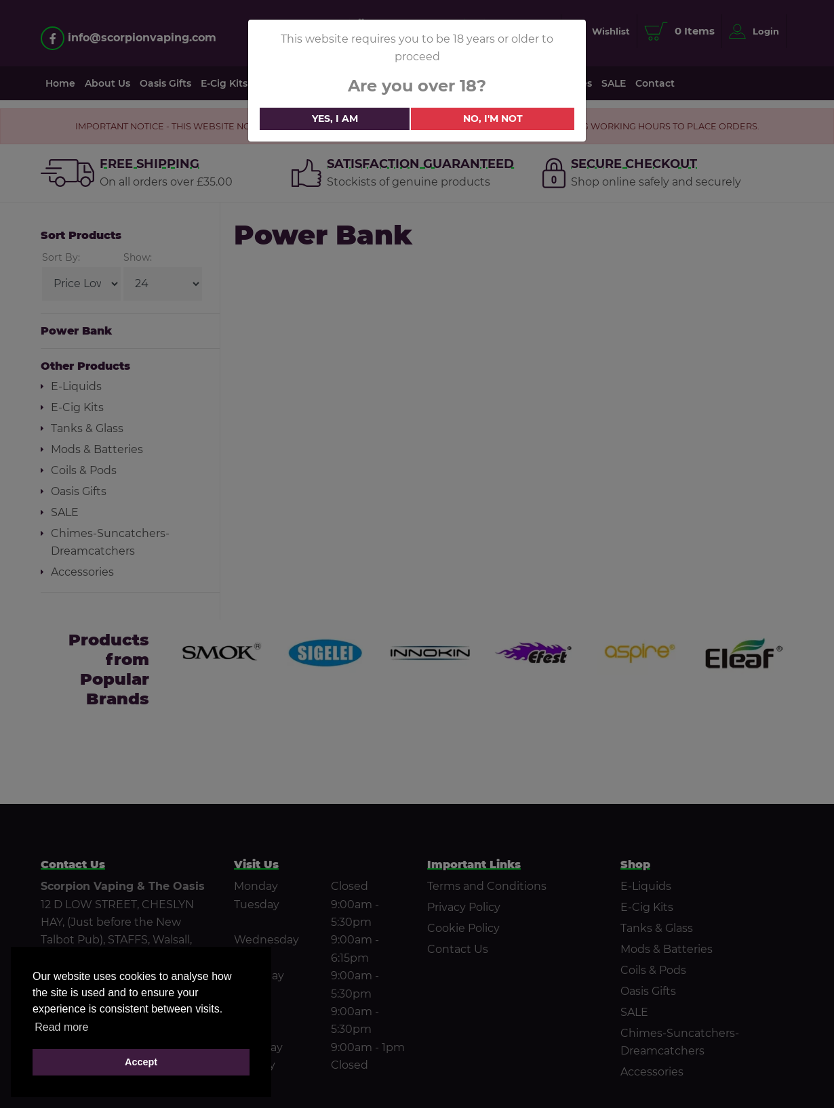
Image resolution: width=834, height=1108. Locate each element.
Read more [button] (61, 1027)
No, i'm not (493, 118)
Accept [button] (141, 1062)
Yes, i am (335, 118)
